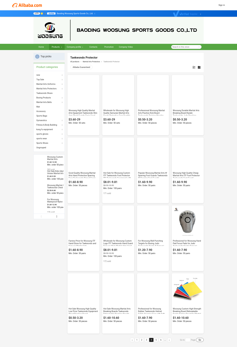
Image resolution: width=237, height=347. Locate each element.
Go (200, 340)
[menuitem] (49, 93)
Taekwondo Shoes (44, 93)
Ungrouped (41, 147)
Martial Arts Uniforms (45, 84)
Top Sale (40, 79)
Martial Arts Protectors (46, 88)
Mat (38, 107)
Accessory (41, 111)
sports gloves (42, 134)
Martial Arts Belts (44, 102)
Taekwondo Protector (111, 62)
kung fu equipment (44, 129)
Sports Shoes (42, 143)
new (38, 75)
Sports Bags (41, 116)
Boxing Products (43, 98)
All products (74, 62)
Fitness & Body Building (46, 125)
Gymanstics (41, 120)
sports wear (41, 138)
